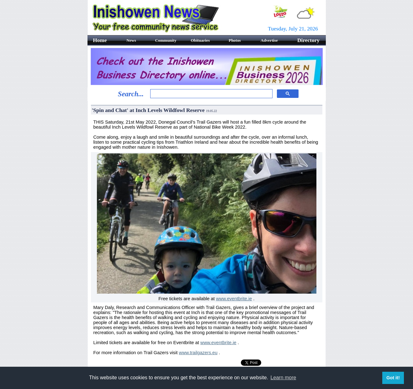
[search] (210, 94)
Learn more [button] (283, 377)
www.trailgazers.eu (198, 352)
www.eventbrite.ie (234, 298)
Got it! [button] (393, 377)
